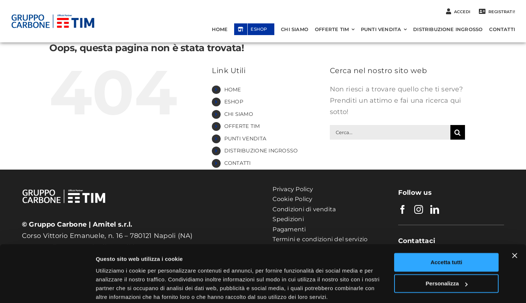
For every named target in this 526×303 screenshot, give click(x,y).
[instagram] (418, 209)
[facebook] (402, 209)
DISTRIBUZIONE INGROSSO (261, 150)
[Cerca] (457, 132)
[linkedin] (434, 209)
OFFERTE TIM (242, 126)
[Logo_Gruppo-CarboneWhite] (64, 184)
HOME (232, 89)
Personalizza (447, 255)
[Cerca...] (390, 132)
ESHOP (233, 101)
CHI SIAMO (238, 114)
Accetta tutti (446, 234)
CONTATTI (237, 163)
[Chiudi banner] (514, 227)
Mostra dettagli (115, 288)
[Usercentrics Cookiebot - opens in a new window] (47, 288)
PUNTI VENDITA (245, 138)
